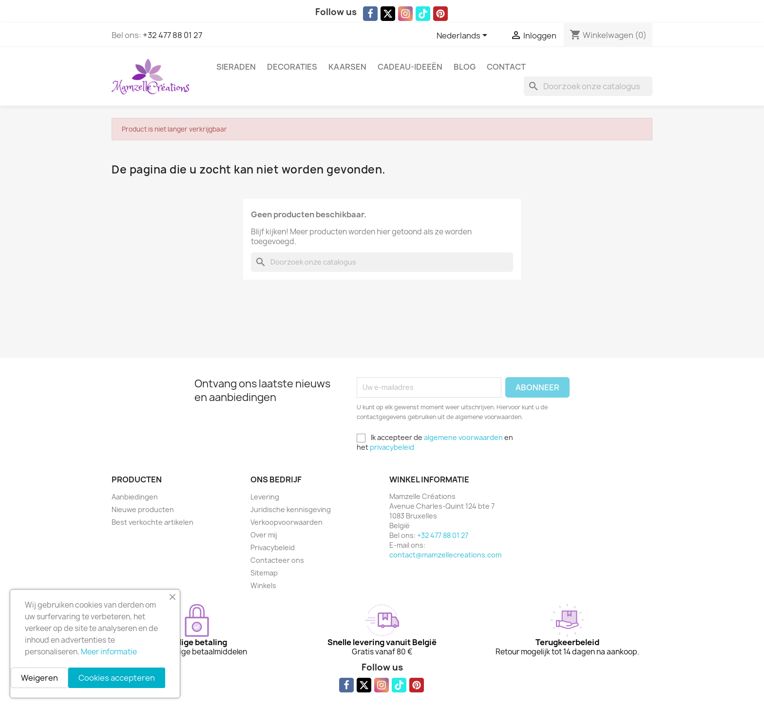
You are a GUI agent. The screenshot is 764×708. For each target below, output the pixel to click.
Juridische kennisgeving (290, 509)
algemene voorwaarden (463, 437)
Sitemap (264, 572)
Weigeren (39, 677)
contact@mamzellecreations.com (445, 554)
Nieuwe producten (143, 509)
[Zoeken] (588, 86)
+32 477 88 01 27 (172, 35)
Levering (264, 496)
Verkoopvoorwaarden (286, 522)
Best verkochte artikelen (152, 522)
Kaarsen (347, 66)
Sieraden (236, 66)
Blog (465, 66)
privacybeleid (392, 447)
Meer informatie (109, 652)
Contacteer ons (277, 560)
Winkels (263, 585)
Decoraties (292, 66)
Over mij (263, 534)
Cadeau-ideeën (410, 66)
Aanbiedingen (135, 496)
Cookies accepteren (116, 677)
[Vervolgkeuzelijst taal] (464, 36)
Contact (506, 66)
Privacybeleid (272, 547)
